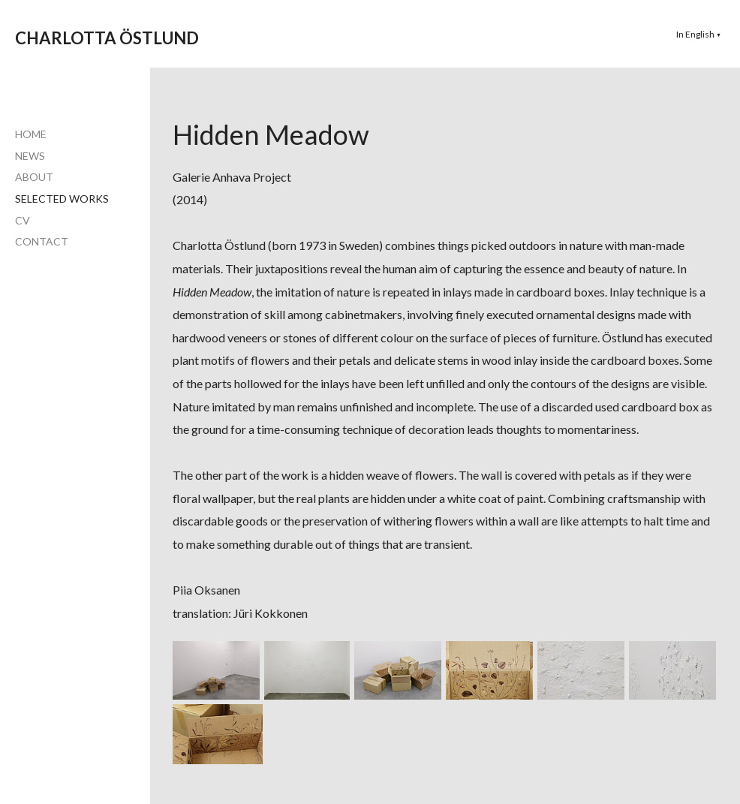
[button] (698, 34)
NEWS (30, 155)
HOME (31, 134)
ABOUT (34, 176)
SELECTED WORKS (62, 198)
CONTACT (41, 241)
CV (22, 220)
